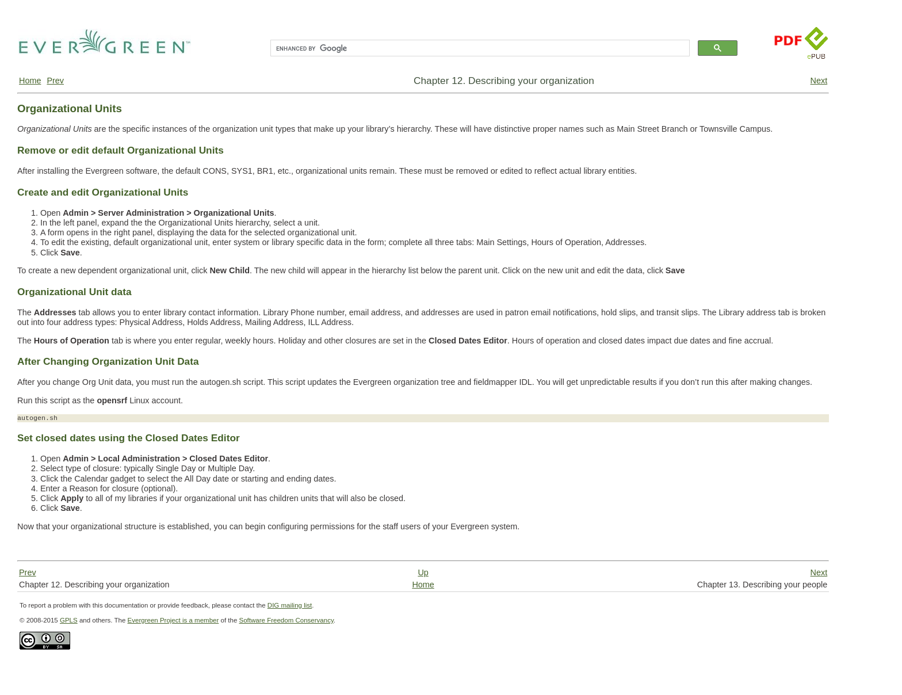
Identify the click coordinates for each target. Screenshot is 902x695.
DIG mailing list (289, 605)
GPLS (69, 620)
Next (819, 80)
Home (30, 80)
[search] (479, 48)
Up (423, 572)
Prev (55, 80)
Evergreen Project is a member (173, 620)
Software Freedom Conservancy (286, 620)
